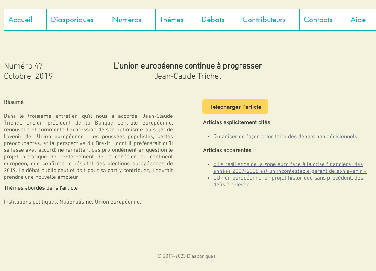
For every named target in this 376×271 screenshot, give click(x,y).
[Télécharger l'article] (235, 106)
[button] (77, 19)
